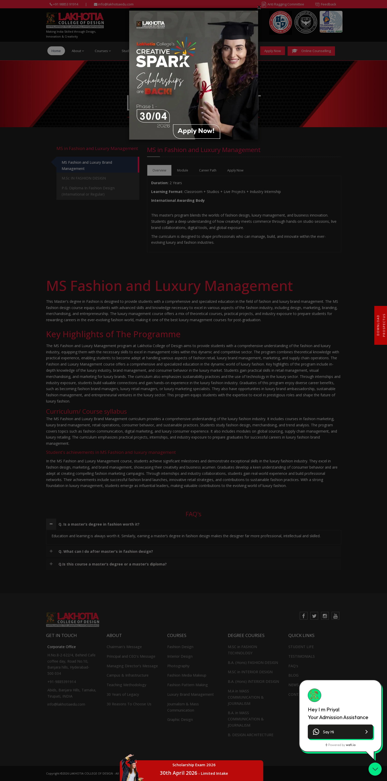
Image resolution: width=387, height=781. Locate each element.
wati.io (350, 745)
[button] (340, 732)
